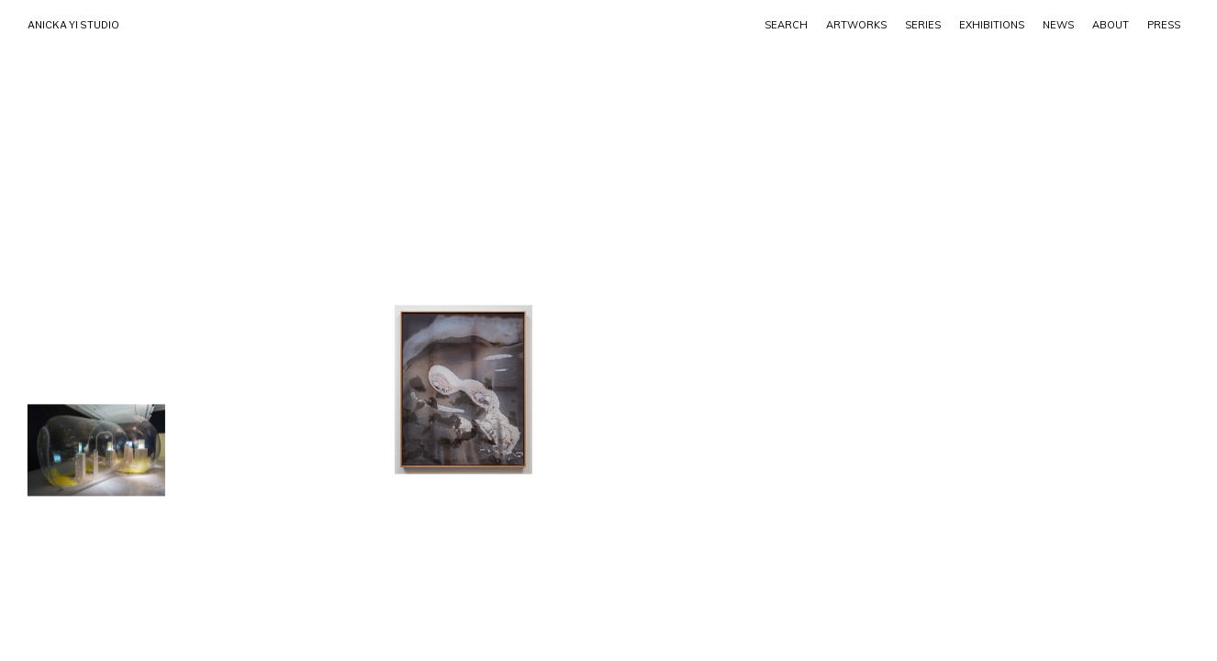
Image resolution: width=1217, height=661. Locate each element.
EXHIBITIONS (991, 24)
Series (923, 24)
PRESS (1163, 24)
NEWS (1058, 24)
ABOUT (1110, 24)
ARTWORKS (856, 24)
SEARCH (786, 24)
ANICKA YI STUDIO (73, 24)
